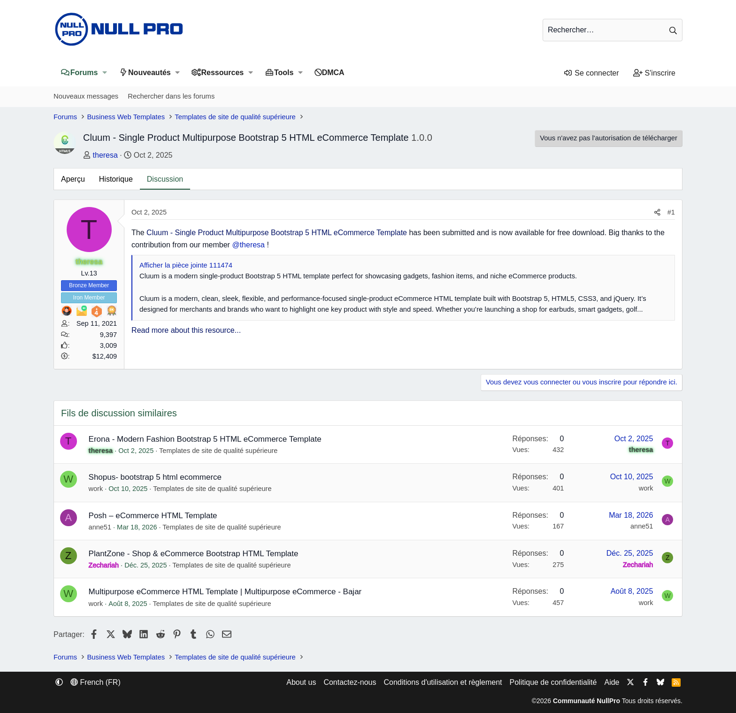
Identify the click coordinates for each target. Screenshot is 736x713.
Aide (611, 682)
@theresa (248, 245)
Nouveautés (149, 73)
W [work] (68, 479)
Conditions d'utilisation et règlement (442, 682)
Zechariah (104, 565)
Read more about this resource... (186, 330)
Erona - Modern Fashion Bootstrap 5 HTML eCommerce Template (205, 439)
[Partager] (657, 212)
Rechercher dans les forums (171, 96)
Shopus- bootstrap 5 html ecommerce (155, 477)
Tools (283, 73)
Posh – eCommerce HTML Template (153, 515)
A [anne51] (68, 517)
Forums (84, 73)
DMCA (333, 73)
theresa (105, 155)
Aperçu (73, 179)
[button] (104, 72)
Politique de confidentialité (553, 682)
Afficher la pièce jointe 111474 (185, 265)
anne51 (100, 527)
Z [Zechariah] (68, 555)
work (96, 488)
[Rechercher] (612, 30)
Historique (116, 179)
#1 (671, 212)
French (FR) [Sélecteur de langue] (95, 682)
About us (301, 682)
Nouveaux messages (86, 96)
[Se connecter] (591, 73)
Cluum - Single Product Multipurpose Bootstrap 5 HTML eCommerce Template (276, 233)
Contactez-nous (349, 682)
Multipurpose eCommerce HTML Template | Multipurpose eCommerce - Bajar (225, 591)
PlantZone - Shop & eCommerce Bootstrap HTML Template (194, 553)
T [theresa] (89, 229)
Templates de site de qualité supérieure (218, 450)
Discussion (165, 179)
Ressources (222, 73)
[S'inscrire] (654, 73)
